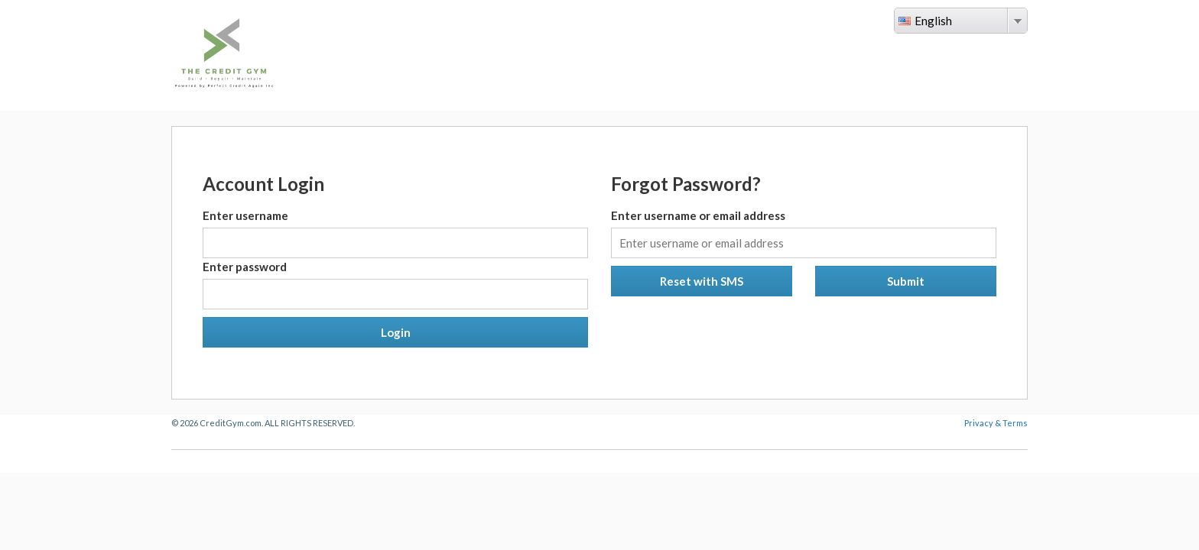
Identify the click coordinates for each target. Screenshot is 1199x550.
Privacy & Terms (996, 423)
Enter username (245, 215)
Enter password (245, 266)
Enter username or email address (698, 215)
